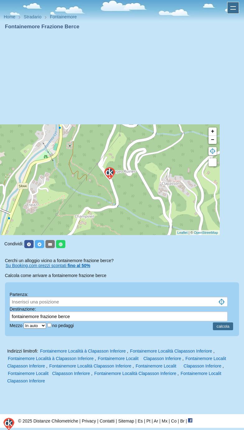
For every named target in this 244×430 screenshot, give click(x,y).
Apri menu (233, 8)
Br (182, 420)
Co (174, 420)
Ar (156, 420)
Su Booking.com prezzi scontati (48, 265)
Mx (164, 420)
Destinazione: (23, 309)
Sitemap (126, 420)
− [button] (212, 140)
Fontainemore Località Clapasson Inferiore (171, 351)
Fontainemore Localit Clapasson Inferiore (139, 358)
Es (140, 420)
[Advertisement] (122, 77)
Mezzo (17, 325)
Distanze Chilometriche (55, 420)
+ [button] (212, 131)
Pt (148, 420)
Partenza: (19, 294)
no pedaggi (63, 325)
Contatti (107, 420)
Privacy (89, 420)
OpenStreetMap (206, 232)
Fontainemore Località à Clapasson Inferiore (83, 351)
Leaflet (182, 232)
